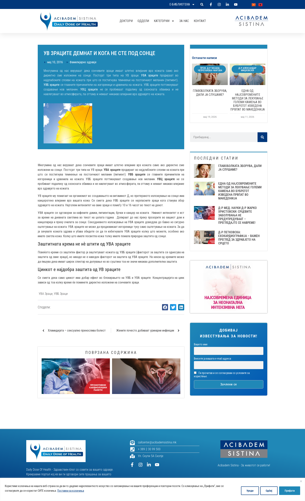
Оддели (143, 21)
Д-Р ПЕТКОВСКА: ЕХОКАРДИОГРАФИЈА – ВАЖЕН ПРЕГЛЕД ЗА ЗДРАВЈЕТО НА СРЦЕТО (239, 237)
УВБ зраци (61, 294)
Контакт (200, 21)
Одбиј (268, 490)
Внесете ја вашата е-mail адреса (212, 358)
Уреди (248, 490)
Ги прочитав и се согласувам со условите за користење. (222, 374)
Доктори (126, 21)
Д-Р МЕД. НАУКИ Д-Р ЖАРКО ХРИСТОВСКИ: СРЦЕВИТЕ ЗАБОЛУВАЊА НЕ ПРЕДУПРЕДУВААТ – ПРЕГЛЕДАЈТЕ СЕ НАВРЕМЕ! (237, 215)
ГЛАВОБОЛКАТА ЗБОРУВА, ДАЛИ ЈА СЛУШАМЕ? (210, 92)
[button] (202, 5)
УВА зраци (46, 294)
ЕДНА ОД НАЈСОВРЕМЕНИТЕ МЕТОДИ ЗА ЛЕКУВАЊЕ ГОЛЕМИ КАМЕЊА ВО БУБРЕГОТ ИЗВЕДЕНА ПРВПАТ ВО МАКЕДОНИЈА (247, 100)
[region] (152, 489)
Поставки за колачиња (70, 490)
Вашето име (201, 344)
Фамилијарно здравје (83, 62)
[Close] (301, 481)
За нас (184, 21)
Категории (164, 21)
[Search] (262, 137)
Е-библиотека (182, 4)
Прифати (289, 490)
